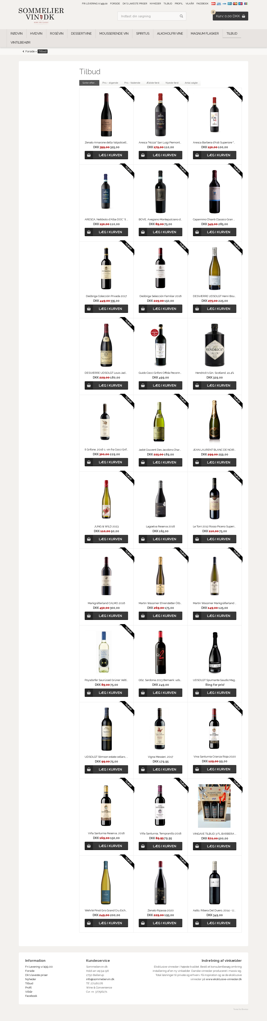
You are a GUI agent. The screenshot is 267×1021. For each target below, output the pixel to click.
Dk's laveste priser (135, 3)
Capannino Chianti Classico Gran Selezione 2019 (214, 219)
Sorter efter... (89, 83)
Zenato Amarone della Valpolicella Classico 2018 (106, 142)
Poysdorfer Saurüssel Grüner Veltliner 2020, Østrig (106, 680)
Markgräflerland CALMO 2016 (106, 603)
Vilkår (190, 3)
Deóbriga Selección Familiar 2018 (161, 296)
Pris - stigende (110, 83)
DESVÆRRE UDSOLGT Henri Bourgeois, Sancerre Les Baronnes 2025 (214, 296)
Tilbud (168, 3)
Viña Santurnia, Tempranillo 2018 (160, 833)
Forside (115, 3)
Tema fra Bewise (240, 1009)
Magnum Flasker (205, 33)
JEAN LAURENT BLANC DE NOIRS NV (214, 449)
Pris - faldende (132, 83)
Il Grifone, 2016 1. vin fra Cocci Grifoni (106, 449)
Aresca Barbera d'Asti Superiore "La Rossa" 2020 (214, 142)
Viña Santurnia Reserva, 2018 (106, 833)
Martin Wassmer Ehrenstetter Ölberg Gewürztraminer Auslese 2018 (160, 603)
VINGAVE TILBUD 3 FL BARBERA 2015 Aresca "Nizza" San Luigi (214, 833)
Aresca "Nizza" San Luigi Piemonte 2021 (160, 142)
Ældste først (152, 83)
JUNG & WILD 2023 (106, 526)
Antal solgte (191, 83)
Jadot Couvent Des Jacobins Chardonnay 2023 (160, 449)
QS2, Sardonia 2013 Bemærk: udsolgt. (160, 680)
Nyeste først (172, 83)
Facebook (202, 3)
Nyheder (155, 3)
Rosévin (56, 33)
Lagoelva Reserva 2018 (160, 526)
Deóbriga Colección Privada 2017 (106, 296)
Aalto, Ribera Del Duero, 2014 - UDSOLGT (214, 910)
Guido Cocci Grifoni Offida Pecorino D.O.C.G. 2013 (160, 372)
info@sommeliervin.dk (100, 979)
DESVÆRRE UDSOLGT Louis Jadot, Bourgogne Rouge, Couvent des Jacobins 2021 (106, 372)
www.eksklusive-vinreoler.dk (224, 979)
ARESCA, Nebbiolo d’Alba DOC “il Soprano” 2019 (106, 219)
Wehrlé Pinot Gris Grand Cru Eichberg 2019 (106, 910)
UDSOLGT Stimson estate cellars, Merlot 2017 (106, 756)
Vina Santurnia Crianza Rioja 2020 (215, 756)
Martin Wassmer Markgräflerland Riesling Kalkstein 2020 (214, 603)
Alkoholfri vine (170, 33)
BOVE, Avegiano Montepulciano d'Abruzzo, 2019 (160, 219)
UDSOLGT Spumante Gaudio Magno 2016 (214, 680)
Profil (179, 3)
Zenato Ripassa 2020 (160, 910)
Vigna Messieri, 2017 (160, 756)
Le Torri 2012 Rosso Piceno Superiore (214, 526)
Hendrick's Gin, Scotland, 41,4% (214, 372)
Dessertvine (81, 33)
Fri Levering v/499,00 (94, 3)
